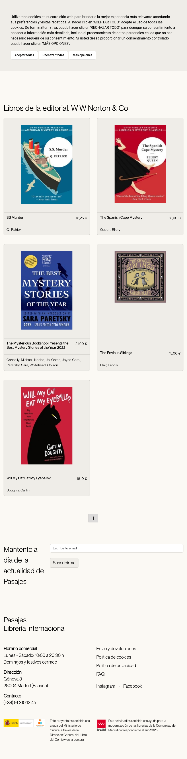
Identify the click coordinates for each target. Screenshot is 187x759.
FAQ (100, 674)
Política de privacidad (116, 665)
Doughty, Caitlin (17, 490)
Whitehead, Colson (44, 365)
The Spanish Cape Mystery (121, 217)
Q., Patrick (13, 229)
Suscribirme (64, 562)
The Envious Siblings (116, 353)
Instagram (105, 686)
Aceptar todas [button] (24, 55)
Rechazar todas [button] (53, 55)
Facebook (132, 686)
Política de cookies (113, 657)
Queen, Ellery (110, 229)
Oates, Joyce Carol (65, 360)
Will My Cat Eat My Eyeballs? (28, 478)
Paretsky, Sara (17, 365)
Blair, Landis (109, 365)
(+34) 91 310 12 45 (20, 702)
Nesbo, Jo (42, 360)
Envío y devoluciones (116, 648)
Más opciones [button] (82, 55)
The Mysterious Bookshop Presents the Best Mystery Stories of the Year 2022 (37, 345)
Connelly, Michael (19, 360)
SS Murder (14, 217)
